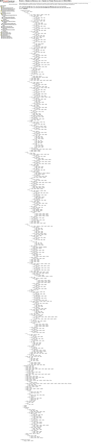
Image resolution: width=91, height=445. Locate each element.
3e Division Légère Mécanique (9, 17)
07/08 (51, 7)
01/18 (63, 6)
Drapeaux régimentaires (7, 36)
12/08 (62, 7)
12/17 (60, 6)
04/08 (44, 7)
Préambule (4, 5)
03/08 (41, 7)
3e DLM (4, 14)
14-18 (3, 6)
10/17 (56, 6)
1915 (25, 6)
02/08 (39, 7)
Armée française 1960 (7, 33)
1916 (27, 6)
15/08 (69, 7)
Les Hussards (5, 31)
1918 (31, 6)
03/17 (39, 6)
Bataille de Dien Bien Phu (7, 26)
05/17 (44, 6)
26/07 (22, 7)
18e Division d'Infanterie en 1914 (9, 8)
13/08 (65, 7)
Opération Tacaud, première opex (9, 23)
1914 (23, 6)
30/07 (32, 7)
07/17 (49, 6)
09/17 (53, 6)
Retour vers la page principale (13, 4)
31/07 (34, 7)
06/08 (48, 7)
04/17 (42, 6)
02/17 (37, 6)
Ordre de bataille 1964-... (6, 32)
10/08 (58, 7)
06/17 (46, 6)
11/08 (60, 7)
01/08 (37, 7)
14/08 (67, 7)
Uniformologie (5, 34)
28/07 (27, 7)
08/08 (53, 7)
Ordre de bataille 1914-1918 (8, 7)
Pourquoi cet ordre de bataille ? (8, 9)
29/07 (29, 7)
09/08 (55, 7)
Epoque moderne (6, 20)
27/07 (25, 7)
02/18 (65, 6)
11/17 (58, 6)
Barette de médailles (6, 35)
